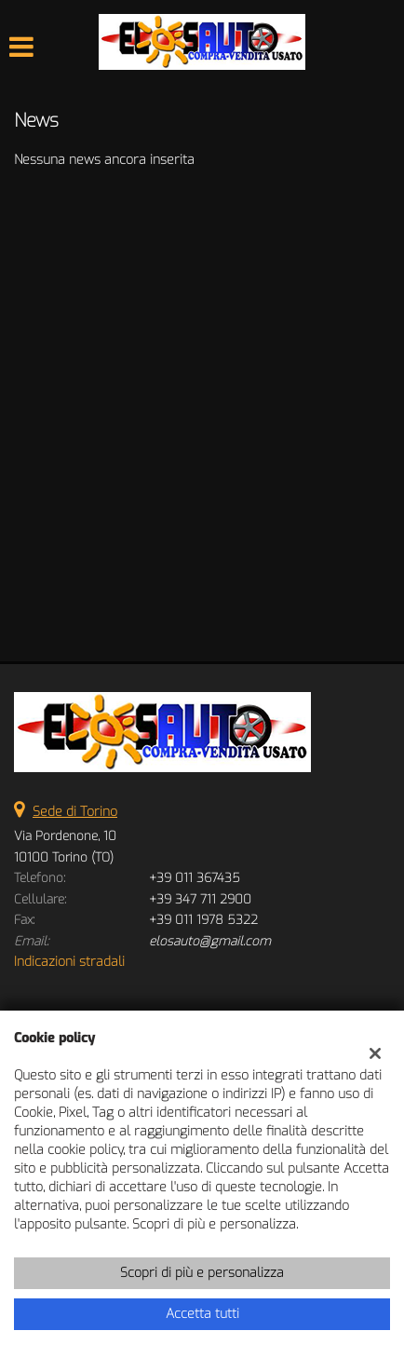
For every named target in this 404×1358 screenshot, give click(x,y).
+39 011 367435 (194, 878)
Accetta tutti (202, 1314)
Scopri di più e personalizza (202, 1273)
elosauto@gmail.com (210, 941)
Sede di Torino (75, 812)
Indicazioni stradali (69, 962)
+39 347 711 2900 (200, 899)
